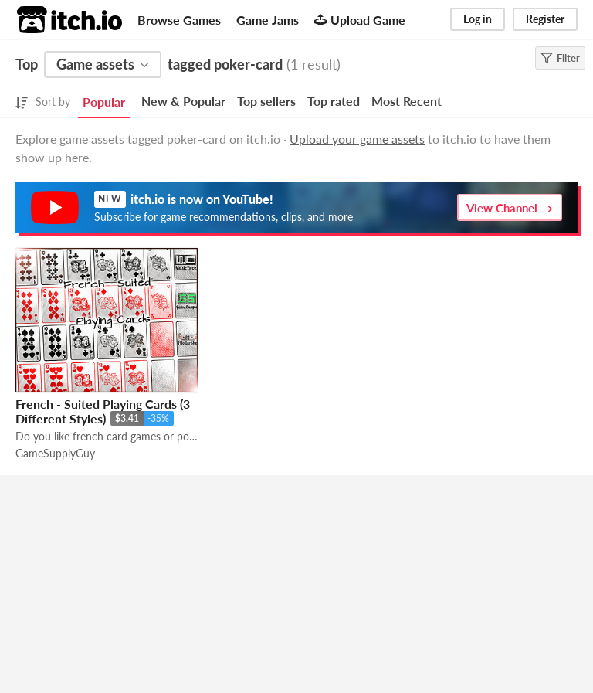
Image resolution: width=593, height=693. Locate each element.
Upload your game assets (357, 138)
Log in (477, 18)
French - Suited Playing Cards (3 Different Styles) (102, 411)
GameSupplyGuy (55, 453)
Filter (560, 58)
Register (545, 18)
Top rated (333, 100)
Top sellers (266, 100)
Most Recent (406, 100)
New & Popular (183, 100)
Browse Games (179, 19)
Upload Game (359, 19)
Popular (104, 101)
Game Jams (267, 19)
